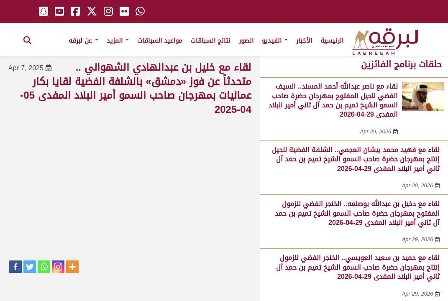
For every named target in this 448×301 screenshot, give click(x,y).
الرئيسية (331, 40)
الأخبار (304, 40)
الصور (246, 40)
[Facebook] (15, 266)
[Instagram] (58, 266)
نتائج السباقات (210, 40)
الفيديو (275, 40)
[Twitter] (29, 266)
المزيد (118, 40)
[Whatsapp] (44, 266)
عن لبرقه (83, 40)
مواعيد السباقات (159, 40)
